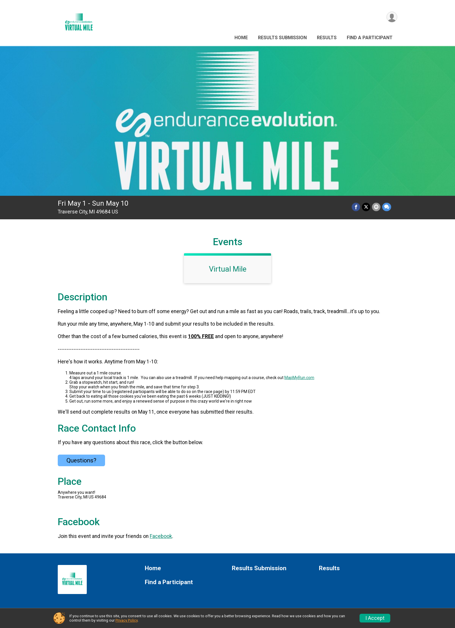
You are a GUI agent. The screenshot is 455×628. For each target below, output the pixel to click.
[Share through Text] (386, 207)
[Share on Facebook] (356, 207)
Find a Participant (370, 37)
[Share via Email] (376, 207)
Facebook (161, 536)
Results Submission (282, 37)
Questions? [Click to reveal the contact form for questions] (81, 460)
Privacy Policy (126, 620)
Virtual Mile (227, 269)
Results (327, 37)
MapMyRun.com (299, 377)
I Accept (374, 618)
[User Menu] (392, 17)
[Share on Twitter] (366, 207)
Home (241, 37)
